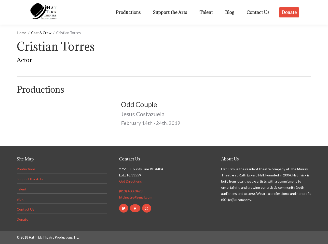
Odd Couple (139, 104)
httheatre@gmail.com (135, 197)
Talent (22, 189)
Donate (22, 219)
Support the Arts (30, 179)
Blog (20, 199)
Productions (26, 169)
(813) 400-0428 (131, 191)
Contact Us (25, 209)
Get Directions (130, 181)
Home (21, 32)
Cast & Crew (41, 32)
